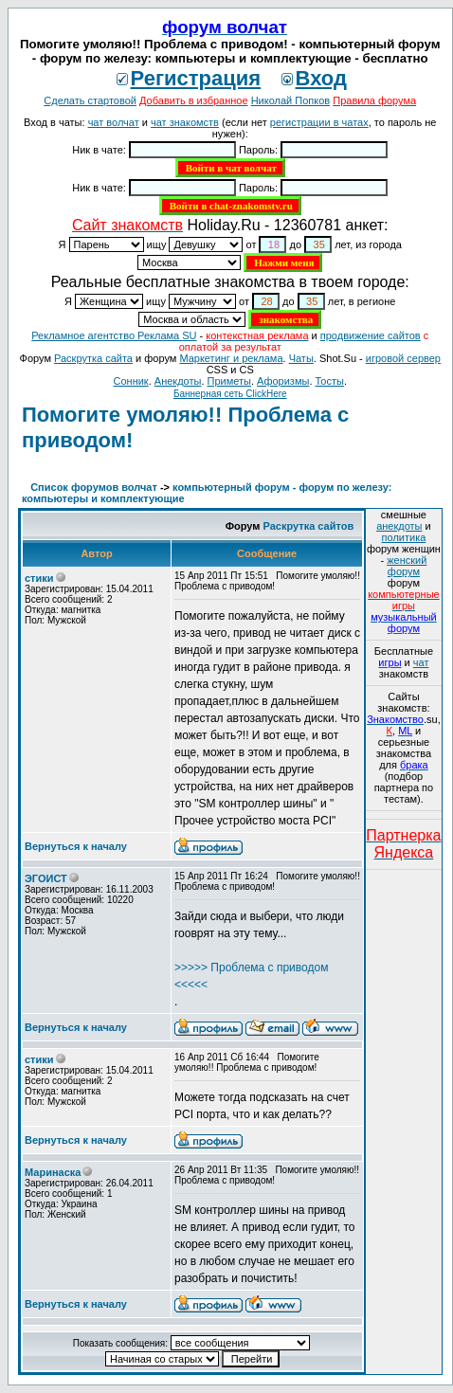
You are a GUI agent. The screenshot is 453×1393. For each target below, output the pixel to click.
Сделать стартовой (90, 100)
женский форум (406, 565)
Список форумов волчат (93, 487)
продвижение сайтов (370, 335)
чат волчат (113, 122)
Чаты (301, 358)
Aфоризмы (283, 381)
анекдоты (399, 526)
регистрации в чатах (319, 122)
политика (404, 537)
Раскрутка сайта (93, 358)
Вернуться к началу (76, 846)
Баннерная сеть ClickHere (230, 394)
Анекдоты (178, 381)
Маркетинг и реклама (230, 358)
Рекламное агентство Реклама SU (113, 335)
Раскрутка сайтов (308, 526)
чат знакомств (185, 122)
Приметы (229, 381)
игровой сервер (403, 358)
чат (421, 662)
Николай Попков (291, 100)
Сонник (131, 381)
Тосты (330, 381)
